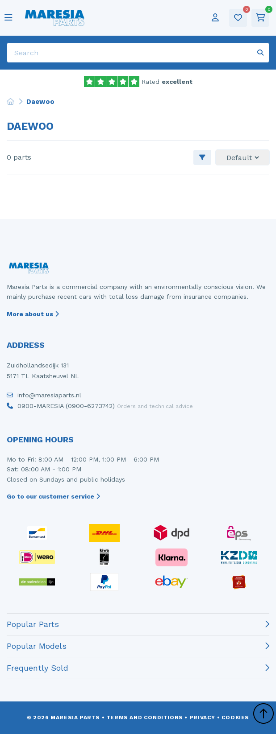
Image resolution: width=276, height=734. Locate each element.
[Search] (138, 52)
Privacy (202, 717)
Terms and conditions (144, 717)
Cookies (235, 717)
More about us (33, 314)
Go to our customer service (53, 496)
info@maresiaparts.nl (44, 397)
